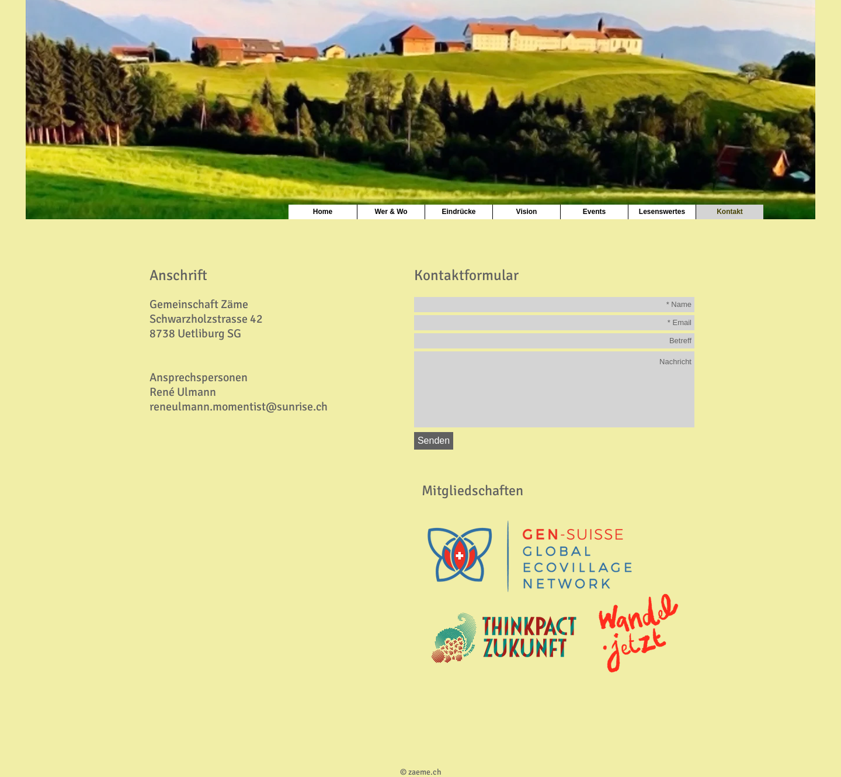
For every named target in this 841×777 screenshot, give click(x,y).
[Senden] (433, 441)
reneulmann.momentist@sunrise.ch (239, 406)
